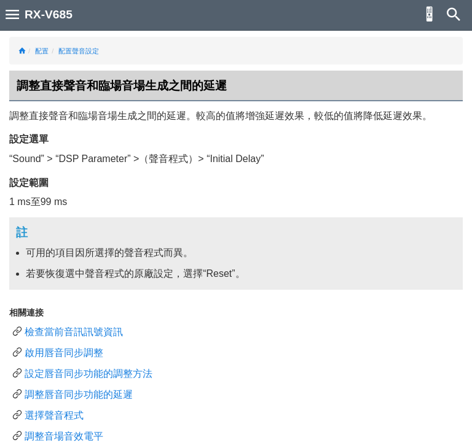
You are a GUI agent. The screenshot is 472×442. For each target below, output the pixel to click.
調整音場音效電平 (64, 436)
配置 (42, 51)
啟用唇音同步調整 (64, 352)
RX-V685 (49, 14)
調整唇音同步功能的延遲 (79, 394)
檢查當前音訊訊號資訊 (74, 332)
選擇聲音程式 (54, 415)
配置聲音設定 (78, 51)
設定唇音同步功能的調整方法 (88, 373)
